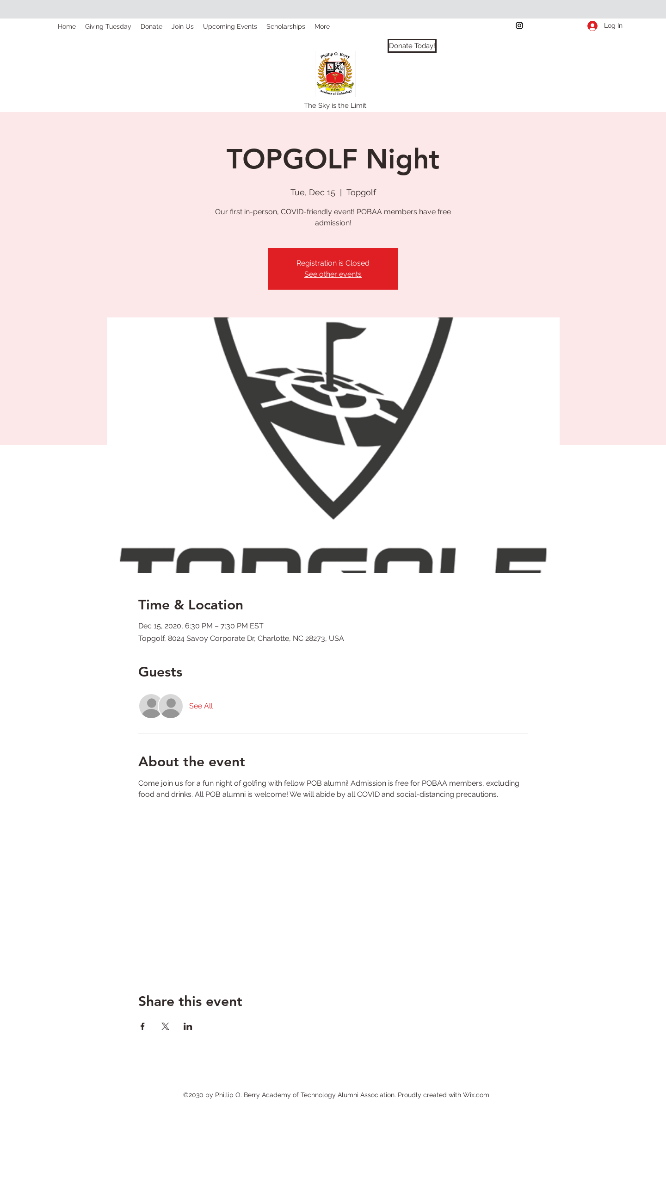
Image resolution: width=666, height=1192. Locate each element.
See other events (333, 274)
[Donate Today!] (412, 46)
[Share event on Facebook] (142, 1026)
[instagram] (519, 25)
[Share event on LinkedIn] (188, 1026)
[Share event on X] (165, 1026)
